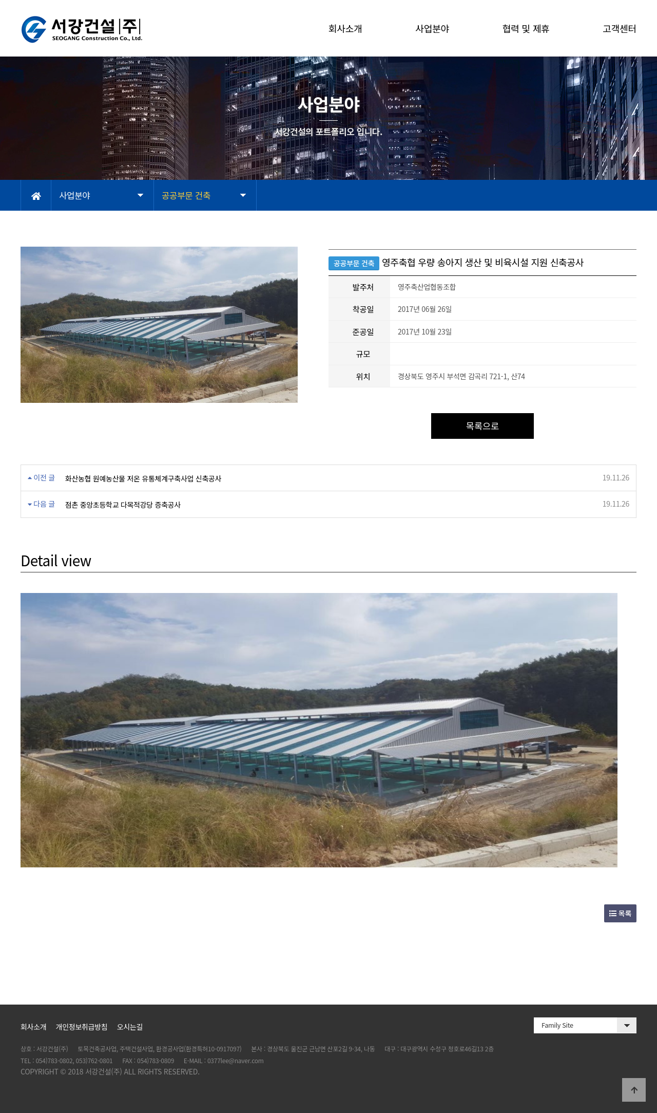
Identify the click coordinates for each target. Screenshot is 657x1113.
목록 (620, 913)
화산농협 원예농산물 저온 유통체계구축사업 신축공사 (143, 478)
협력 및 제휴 (526, 28)
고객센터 (619, 28)
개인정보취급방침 (82, 1027)
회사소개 (345, 28)
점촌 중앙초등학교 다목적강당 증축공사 (123, 504)
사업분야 (432, 28)
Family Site (557, 1025)
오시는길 (130, 1027)
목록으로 (482, 425)
